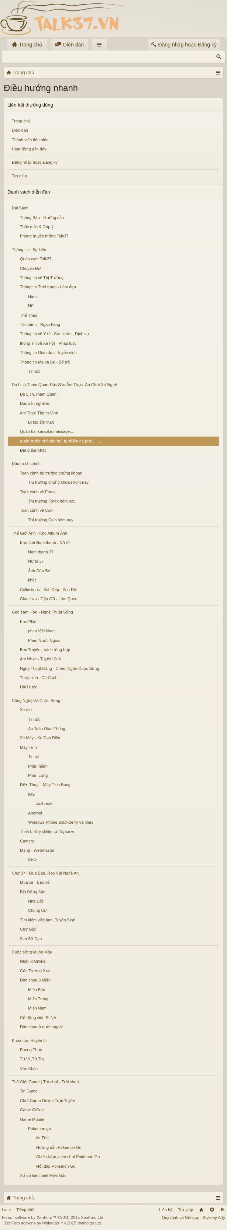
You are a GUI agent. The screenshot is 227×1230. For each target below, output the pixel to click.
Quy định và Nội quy (180, 1217)
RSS (222, 1209)
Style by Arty (214, 1217)
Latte (6, 1210)
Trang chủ (21, 121)
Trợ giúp (19, 176)
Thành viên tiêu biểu (30, 140)
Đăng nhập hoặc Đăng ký (35, 162)
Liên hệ (165, 1210)
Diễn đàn (20, 130)
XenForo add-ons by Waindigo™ (33, 1223)
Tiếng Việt (25, 1210)
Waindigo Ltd (89, 1223)
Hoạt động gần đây (29, 149)
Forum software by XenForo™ (53, 1217)
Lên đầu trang (211, 1209)
